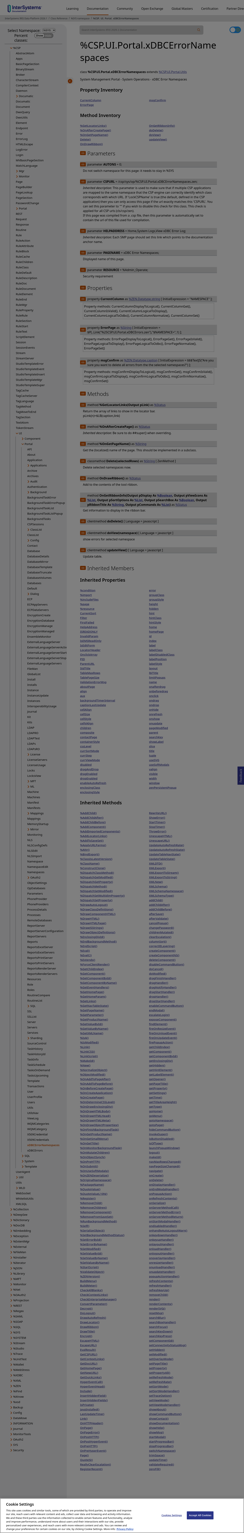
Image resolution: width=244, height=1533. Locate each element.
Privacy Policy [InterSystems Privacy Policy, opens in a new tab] (124, 1529)
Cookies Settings (171, 1515)
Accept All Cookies (200, 1515)
